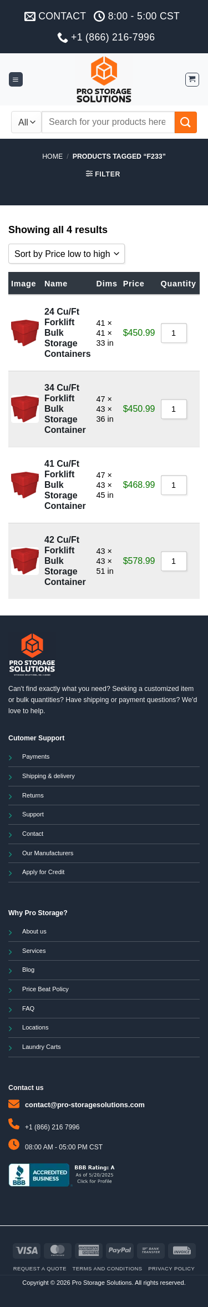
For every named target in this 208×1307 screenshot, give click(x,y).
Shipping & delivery (48, 776)
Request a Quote (40, 1268)
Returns (33, 795)
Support (33, 814)
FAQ (28, 1008)
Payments (35, 756)
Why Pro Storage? (38, 913)
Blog (28, 969)
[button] (16, 79)
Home (52, 156)
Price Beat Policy (45, 989)
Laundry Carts (41, 1046)
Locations (35, 1027)
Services (33, 950)
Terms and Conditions (108, 1268)
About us (34, 931)
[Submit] (186, 122)
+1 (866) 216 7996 (52, 1127)
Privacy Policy (171, 1268)
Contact (32, 833)
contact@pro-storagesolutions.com (85, 1105)
